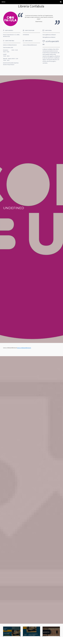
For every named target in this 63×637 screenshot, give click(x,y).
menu (3, 2)
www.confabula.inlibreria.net (24, 348)
